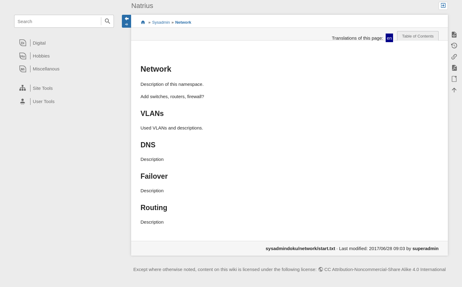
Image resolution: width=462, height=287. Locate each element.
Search (107, 21)
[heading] (64, 43)
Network (183, 22)
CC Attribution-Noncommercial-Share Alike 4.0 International (385, 269)
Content (143, 22)
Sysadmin (161, 22)
